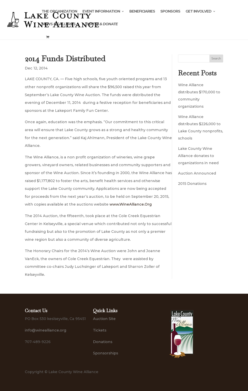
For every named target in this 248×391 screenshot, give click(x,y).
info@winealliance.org (45, 330)
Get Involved (198, 12)
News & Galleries (59, 24)
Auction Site (104, 319)
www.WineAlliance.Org (130, 204)
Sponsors (170, 12)
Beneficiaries (142, 12)
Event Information (101, 12)
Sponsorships (105, 353)
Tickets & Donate (101, 24)
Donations (102, 342)
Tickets (99, 330)
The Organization (59, 12)
